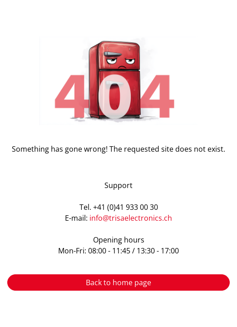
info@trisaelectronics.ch (130, 218)
